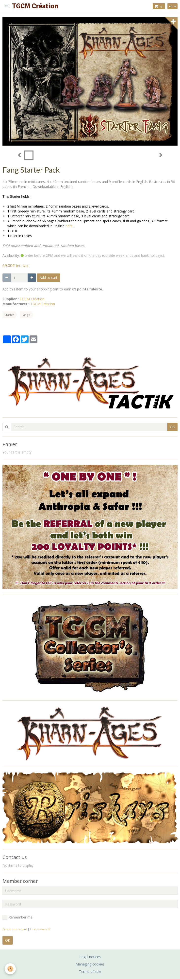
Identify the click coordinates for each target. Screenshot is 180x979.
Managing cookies (90, 964)
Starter (9, 315)
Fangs (26, 315)
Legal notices (90, 956)
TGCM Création (32, 299)
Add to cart (48, 277)
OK (172, 426)
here (69, 226)
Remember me (17, 917)
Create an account (14, 929)
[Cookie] (10, 968)
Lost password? (40, 929)
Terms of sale (90, 971)
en (170, 6)
